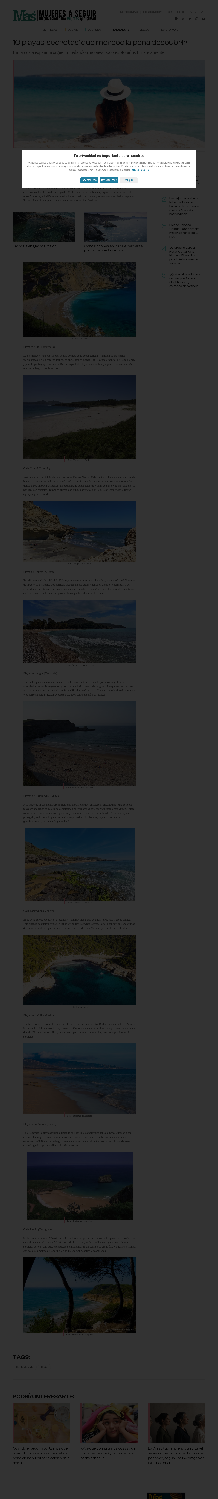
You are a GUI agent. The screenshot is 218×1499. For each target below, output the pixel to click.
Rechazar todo (109, 180)
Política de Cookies (139, 170)
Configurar (128, 180)
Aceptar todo (89, 180)
